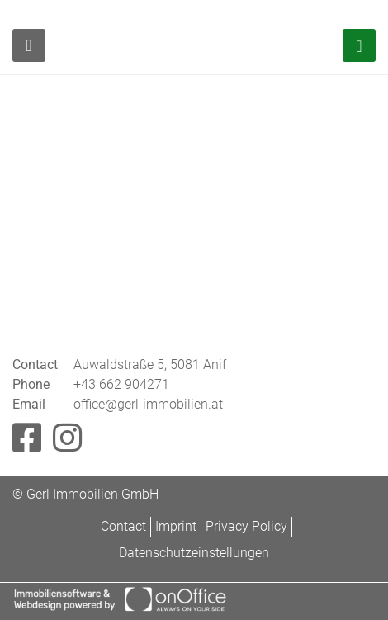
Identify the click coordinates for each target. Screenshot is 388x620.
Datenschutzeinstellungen (194, 553)
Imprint (175, 526)
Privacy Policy (246, 526)
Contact (123, 526)
